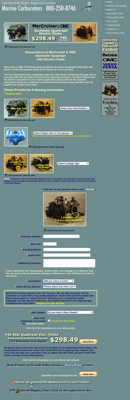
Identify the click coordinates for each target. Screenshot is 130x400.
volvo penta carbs (115, 17)
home (109, 2)
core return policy (35, 323)
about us (111, 9)
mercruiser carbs (115, 13)
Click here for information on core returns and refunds (50, 360)
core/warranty (113, 25)
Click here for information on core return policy (50, 328)
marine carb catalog (116, 5)
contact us (112, 29)
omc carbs (112, 21)
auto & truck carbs (116, 33)
